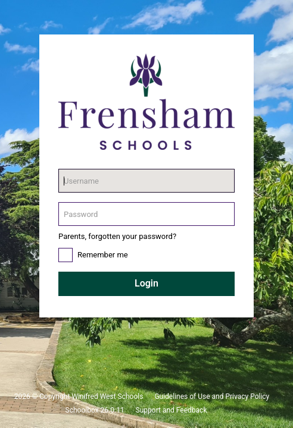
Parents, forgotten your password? (117, 236)
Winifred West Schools (107, 396)
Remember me (102, 254)
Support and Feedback (171, 410)
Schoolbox (82, 410)
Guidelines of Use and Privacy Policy (211, 396)
